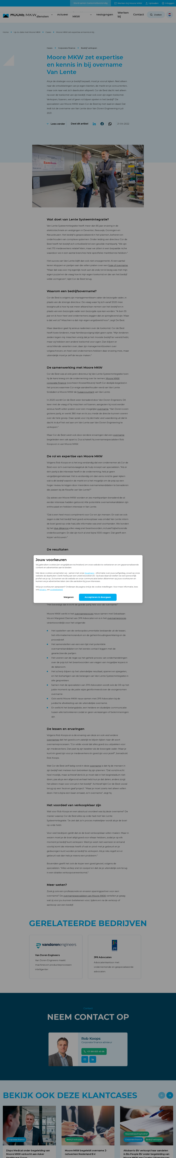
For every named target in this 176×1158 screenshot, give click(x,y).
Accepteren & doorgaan (98, 597)
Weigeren (69, 597)
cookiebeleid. (56, 589)
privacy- (43, 589)
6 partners (89, 573)
